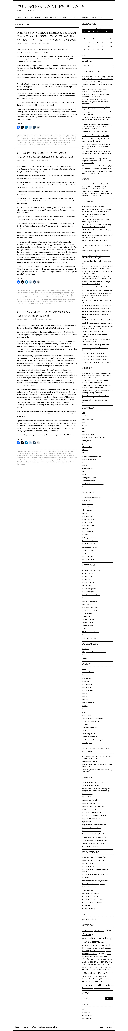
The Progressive (87, 626)
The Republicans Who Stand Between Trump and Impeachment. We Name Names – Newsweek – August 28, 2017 (96, 126)
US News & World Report (90, 632)
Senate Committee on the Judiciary (93, 884)
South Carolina (66, 460)
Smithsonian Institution (89, 887)
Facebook (85, 649)
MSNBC (85, 453)
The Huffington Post (89, 734)
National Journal (87, 690)
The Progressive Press (89, 737)
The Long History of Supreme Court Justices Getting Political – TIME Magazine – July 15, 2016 (96, 119)
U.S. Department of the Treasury (93, 899)
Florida (62, 138)
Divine (102, 1027)
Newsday (85, 535)
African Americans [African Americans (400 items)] (99, 931)
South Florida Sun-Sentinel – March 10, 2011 (96, 309)
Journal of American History (91, 803)
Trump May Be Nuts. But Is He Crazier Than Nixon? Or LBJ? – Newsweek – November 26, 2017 (97, 153)
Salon (84, 709)
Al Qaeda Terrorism (35, 453)
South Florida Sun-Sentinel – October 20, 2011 (97, 320)
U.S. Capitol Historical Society (91, 846)
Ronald (34, 43)
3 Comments (44, 43)
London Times (87, 522)
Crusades (49, 293)
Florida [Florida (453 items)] (92, 945)
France (25, 295)
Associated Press (88, 419)
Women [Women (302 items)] (91, 988)
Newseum (85, 878)
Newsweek (86, 598)
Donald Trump (21, 138)
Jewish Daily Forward (89, 519)
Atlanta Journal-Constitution (91, 498)
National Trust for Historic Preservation (95, 815)
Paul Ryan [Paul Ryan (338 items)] (97, 959)
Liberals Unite (86, 687)
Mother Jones (86, 585)
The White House (88, 890)
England (66, 293)
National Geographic (89, 589)
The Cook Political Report (90, 721)
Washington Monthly (89, 638)
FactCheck (85, 681)
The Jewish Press (87, 550)
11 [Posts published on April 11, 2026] (111, 39)
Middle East (61, 297)
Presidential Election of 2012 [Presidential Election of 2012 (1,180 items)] (98, 961)
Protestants (70, 299)
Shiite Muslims (58, 301)
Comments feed (87, 1015)
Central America (28, 293)
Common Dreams (88, 672)
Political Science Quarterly (90, 601)
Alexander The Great (52, 291)
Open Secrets (86, 822)
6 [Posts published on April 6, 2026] (89, 39)
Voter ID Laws (43, 462)
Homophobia (69, 138)
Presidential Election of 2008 (66, 140)
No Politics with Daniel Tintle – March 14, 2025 (97, 290)
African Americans (22, 453)
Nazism (31, 299)
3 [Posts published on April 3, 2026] (106, 35)
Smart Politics (86, 715)
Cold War (42, 293)
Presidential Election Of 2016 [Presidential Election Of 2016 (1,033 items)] (95, 964)
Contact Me (97, 17)
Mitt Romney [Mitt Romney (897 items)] (88, 959)
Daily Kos (85, 675)
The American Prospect (90, 610)
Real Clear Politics (88, 703)
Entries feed (86, 1012)
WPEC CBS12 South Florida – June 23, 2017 (96, 362)
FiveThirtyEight (87, 684)
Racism (38, 142)
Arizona (65, 453)
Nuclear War (47, 299)
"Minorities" (60, 451)
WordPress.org (87, 1018)
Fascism (56, 138)
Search (109, 998)
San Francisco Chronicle (90, 541)
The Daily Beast (87, 724)
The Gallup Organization (90, 727)
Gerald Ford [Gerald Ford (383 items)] (93, 951)
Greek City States (46, 295)
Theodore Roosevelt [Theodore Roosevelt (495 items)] (89, 982)
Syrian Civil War (21, 303)
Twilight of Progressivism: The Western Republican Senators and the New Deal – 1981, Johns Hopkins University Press (97, 193)
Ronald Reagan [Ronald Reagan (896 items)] (94, 976)
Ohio (54, 140)
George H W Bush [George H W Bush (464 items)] (98, 948)
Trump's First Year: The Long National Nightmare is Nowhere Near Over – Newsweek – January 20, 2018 (97, 161)
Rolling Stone (86, 604)
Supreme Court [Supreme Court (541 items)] (87, 979)
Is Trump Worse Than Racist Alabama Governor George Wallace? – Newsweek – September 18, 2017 (96, 102)
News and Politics (24, 136)
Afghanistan (69, 451)
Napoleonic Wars (22, 299)
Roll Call (85, 706)
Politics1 (85, 696)
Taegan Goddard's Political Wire (92, 718)
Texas (36, 462)
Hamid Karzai (70, 456)
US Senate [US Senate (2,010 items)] (104, 985)
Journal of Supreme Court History (93, 806)
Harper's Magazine (88, 582)
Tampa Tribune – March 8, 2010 (92, 331)
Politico (84, 693)
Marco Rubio (35, 140)
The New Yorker (87, 623)
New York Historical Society (91, 818)
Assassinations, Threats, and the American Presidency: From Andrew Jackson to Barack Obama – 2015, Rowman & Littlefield (96, 186)
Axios (84, 669)
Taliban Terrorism (27, 462)
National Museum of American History (94, 874)
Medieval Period (51, 297)
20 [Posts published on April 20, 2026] (89, 46)
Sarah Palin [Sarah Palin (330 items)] (104, 976)
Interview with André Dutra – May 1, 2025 (95, 287)
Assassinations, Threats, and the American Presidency (66, 17)
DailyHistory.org (87, 794)
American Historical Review (91, 785)
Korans (28, 458)
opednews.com (87, 468)
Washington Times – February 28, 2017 (95, 356)
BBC (83, 422)
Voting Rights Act (62, 462)
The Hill (84, 730)
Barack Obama (61, 136)
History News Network (89, 761)
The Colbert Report (88, 481)
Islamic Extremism (26, 297)
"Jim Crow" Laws (50, 451)
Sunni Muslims (68, 301)
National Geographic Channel (91, 456)
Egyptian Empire (57, 293)
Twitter (84, 658)
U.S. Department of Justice (91, 893)
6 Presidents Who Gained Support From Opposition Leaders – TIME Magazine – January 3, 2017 (97, 84)
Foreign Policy (87, 579)
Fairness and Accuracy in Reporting (93, 437)
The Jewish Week (87, 553)
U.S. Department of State (90, 896)
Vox (83, 487)
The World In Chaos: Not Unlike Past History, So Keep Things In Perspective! (45, 154)
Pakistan (55, 299)
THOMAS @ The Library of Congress (94, 843)
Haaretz (85, 513)
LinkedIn (85, 655)
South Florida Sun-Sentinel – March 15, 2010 (96, 312)
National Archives (88, 866)
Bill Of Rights (71, 136)
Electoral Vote (86, 678)
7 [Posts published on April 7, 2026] (93, 39)
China (36, 293)
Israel (44, 297)
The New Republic (88, 619)
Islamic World (37, 297)
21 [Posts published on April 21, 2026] (93, 46)
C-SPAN (85, 425)
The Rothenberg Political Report (92, 740)
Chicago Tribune (87, 504)
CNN (84, 431)
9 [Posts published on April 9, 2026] (102, 39)
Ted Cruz (49, 144)
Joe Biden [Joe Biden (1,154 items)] (102, 953)
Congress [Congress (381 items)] (104, 935)
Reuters (84, 474)
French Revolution (34, 295)
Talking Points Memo (89, 478)
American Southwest (66, 291)
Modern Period (71, 297)
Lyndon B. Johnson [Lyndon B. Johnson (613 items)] (103, 956)
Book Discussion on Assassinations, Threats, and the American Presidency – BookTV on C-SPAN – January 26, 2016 (97, 375)
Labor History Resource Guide (92, 809)
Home (20, 17)
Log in (84, 1009)
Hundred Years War (58, 295)
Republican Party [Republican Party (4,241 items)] (93, 973)
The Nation (86, 616)
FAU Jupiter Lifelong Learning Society (94, 652)
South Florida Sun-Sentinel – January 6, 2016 (96, 305)
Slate (84, 712)
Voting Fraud (52, 462)
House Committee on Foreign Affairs (94, 857)
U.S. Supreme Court (88, 908)
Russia (51, 301)
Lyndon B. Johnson (37, 458)
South (59, 460)
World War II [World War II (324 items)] (106, 988)
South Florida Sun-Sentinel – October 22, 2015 (97, 323)
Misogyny (43, 140)
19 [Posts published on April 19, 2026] (85, 46)
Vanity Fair (85, 635)
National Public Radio (89, 459)
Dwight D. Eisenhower (34, 138)
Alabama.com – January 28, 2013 (93, 206)
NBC (83, 462)
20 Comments (43, 160)
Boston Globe (86, 501)
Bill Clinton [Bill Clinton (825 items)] (96, 934)
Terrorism (30, 303)
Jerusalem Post (87, 516)
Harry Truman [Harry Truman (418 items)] (101, 951)
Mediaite (85, 450)
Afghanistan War (39, 291)
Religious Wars (21, 301)
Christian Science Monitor (90, 507)
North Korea (38, 299)
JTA (83, 444)
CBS (83, 428)
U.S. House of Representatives (92, 902)
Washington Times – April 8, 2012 (93, 353)
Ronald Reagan (41, 144)
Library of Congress (88, 863)
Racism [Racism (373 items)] (107, 969)
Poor (52, 458)
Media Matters (87, 447)
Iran (18, 297)
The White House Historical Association (95, 840)
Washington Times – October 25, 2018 (94, 359)
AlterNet (85, 416)
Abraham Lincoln (50, 136)
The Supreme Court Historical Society (94, 837)
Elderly (46, 456)
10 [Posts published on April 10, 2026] (106, 39)
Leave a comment (46, 319)
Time (84, 629)
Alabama (45, 453)
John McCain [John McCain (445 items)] (92, 956)
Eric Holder (52, 456)
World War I (44, 303)
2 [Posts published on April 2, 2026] (102, 35)
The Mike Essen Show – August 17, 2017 (95, 345)
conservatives (38, 456)
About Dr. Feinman (32, 17)
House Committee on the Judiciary (93, 860)
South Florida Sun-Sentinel (90, 544)
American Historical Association (92, 782)
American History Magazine (91, 570)
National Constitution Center (91, 812)
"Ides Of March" (39, 136)
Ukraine (36, 303)
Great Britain (60, 456)
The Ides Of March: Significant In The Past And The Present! (44, 313)
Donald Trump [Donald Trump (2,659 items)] (91, 942)
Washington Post (88, 556)
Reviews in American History (91, 831)
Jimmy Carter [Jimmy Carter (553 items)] (92, 954)
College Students (27, 456)
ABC (83, 413)
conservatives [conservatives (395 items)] (86, 938)
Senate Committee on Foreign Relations (95, 881)
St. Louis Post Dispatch (89, 547)
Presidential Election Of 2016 (26, 142)
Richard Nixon (57, 142)
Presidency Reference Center (91, 828)
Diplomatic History (88, 797)
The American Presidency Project (93, 834)
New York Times (87, 532)
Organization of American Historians (94, 825)
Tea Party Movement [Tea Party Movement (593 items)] (100, 979)
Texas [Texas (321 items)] (110, 979)
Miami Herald (86, 528)
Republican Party (47, 142)
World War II (53, 303)
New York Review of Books (91, 595)
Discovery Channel (88, 434)
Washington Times (88, 559)
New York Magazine (88, 592)
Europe (72, 293)
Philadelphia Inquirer (88, 538)
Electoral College (47, 138)
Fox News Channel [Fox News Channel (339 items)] (100, 945)
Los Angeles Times (88, 525)
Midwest (47, 458)
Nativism (49, 140)
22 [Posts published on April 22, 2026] (98, 46)
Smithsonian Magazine (89, 607)
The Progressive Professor (51, 6)
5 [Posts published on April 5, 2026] (84, 39)
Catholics (20, 293)
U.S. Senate (86, 905)
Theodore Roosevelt (59, 144)
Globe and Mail (87, 510)
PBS (83, 471)
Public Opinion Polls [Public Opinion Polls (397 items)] (99, 969)
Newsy (84, 465)
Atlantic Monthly (87, 573)
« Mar (84, 55)
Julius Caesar (26, 140)
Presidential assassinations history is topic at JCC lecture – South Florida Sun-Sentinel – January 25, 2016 (96, 295)
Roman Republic (29, 144)
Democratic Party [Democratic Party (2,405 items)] (101, 938)
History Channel (87, 441)
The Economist (87, 613)
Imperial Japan (70, 295)
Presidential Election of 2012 (63, 458)
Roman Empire (32, 301)
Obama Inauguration (89, 919)
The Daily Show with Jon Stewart (93, 484)
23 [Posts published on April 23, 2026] (102, 46)
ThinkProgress (87, 743)
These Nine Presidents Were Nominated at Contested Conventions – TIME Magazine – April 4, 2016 (96, 146)
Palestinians (62, 299)
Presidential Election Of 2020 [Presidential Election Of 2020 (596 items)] (93, 967)
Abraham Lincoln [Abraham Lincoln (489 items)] (87, 931)
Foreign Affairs (87, 576)
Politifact (85, 700)
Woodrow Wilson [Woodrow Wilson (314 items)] (98, 988)
